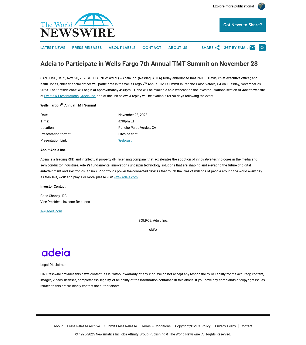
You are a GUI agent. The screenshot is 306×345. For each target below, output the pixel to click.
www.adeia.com (126, 177)
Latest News (52, 47)
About (58, 326)
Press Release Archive (83, 326)
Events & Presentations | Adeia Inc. (70, 96)
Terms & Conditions (156, 326)
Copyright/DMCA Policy (193, 326)
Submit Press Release (120, 326)
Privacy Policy (225, 326)
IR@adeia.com (51, 211)
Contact (152, 47)
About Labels (122, 47)
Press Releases (87, 47)
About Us (177, 47)
